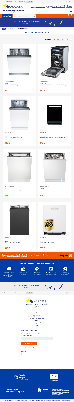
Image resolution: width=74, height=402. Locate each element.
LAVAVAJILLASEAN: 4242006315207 (9, 80)
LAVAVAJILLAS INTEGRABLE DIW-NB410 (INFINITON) (53, 84)
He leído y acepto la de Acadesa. (35, 347)
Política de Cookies (56, 400)
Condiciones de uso (66, 400)
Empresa (37, 312)
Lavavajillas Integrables (22, 28)
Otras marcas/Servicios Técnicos (37, 323)
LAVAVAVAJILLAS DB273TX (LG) (47, 242)
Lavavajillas (11, 28)
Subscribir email (28, 343)
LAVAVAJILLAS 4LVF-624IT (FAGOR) (48, 189)
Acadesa (13, 8)
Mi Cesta (69, 1)
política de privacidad (36, 347)
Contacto (37, 327)
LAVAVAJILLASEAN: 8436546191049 (44, 80)
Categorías (7, 16)
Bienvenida (37, 313)
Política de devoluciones (46, 400)
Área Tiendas (30, 1)
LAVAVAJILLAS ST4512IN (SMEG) (12, 242)
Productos (37, 317)
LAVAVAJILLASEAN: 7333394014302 (9, 185)
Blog (37, 325)
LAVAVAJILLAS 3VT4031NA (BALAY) (13, 136)
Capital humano (37, 315)
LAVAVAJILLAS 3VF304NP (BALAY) (13, 84)
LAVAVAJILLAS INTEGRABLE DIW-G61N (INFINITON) (52, 136)
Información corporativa (37, 318)
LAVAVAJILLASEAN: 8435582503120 (44, 185)
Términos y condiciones (35, 400)
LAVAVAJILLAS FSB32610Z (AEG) (13, 189)
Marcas (37, 320)
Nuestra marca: (37, 322)
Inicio (4, 28)
